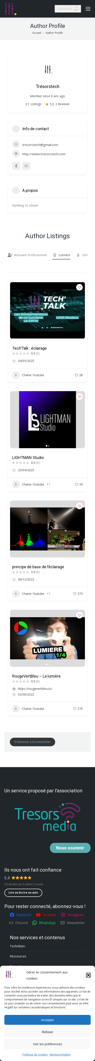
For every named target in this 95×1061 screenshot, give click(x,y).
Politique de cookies (35, 1054)
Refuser (47, 1032)
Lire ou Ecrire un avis (23, 892)
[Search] (68, 9)
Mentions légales (60, 1054)
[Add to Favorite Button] (79, 287)
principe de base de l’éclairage (38, 567)
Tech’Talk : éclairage (29, 348)
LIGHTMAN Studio (28, 457)
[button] (88, 975)
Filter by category (12, 268)
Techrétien (17, 946)
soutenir (70, 848)
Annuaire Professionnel (27, 255)
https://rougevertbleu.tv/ (35, 689)
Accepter (47, 1020)
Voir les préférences (47, 1044)
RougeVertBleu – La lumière (36, 676)
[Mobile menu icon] (88, 8)
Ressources (18, 956)
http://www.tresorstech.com (43, 154)
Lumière (61, 255)
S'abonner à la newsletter (32, 742)
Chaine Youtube (28, 375)
